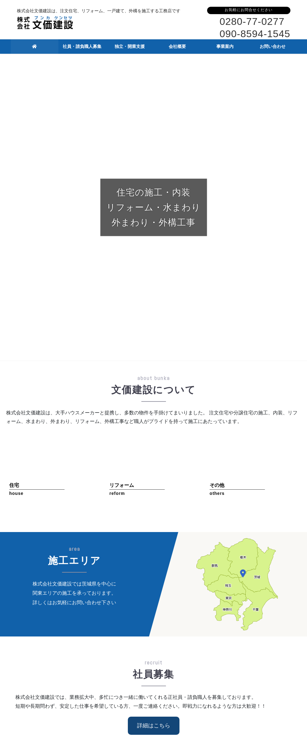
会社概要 (172, 651)
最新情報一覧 (278, 527)
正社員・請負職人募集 (73, 655)
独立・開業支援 (123, 651)
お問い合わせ (270, 651)
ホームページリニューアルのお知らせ (112, 512)
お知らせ (55, 512)
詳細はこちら (153, 419)
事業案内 (221, 651)
